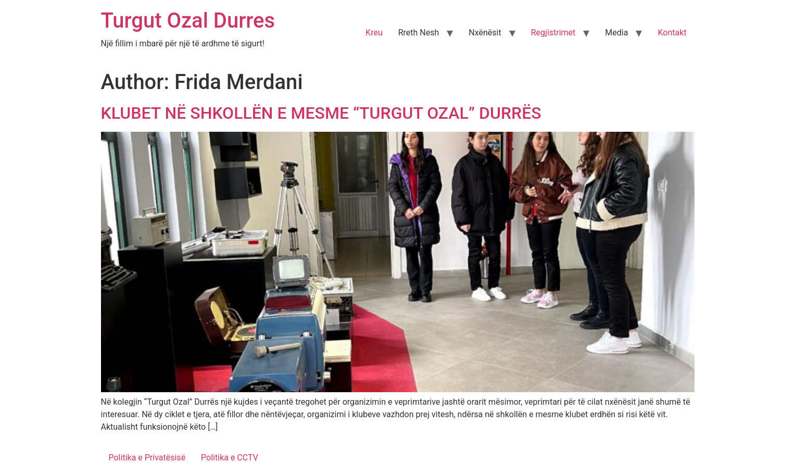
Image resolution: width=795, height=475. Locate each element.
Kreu (374, 33)
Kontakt (672, 33)
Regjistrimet (553, 33)
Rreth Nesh (418, 33)
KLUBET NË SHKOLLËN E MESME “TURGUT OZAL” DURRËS (321, 113)
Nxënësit (485, 33)
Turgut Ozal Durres (188, 20)
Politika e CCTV (229, 458)
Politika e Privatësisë (147, 458)
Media (616, 33)
